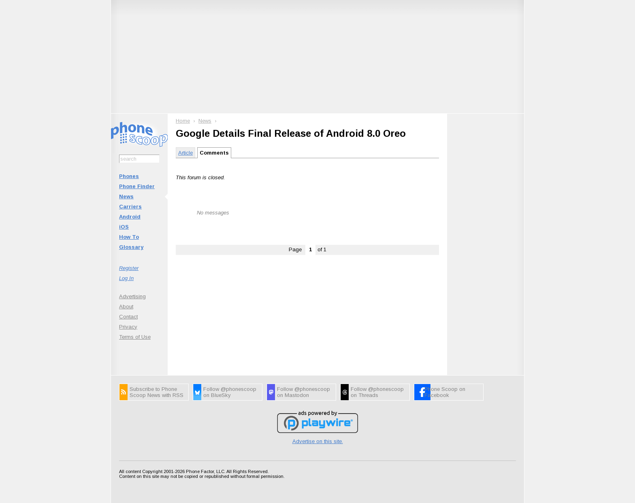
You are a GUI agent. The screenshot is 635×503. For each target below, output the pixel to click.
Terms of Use (135, 337)
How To (129, 237)
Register (129, 268)
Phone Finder (137, 186)
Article (185, 153)
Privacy (128, 327)
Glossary (131, 247)
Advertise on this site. (317, 441)
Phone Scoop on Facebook (444, 392)
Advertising (132, 296)
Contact (128, 317)
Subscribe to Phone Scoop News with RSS (156, 392)
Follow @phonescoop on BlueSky (229, 392)
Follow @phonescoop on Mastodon (303, 392)
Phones (129, 176)
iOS (124, 227)
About (126, 306)
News (126, 196)
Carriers (130, 207)
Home (183, 121)
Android (130, 217)
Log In (126, 278)
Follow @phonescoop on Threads (377, 392)
